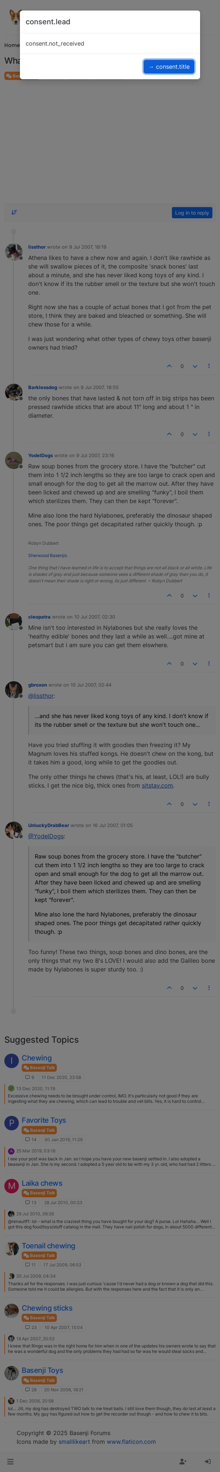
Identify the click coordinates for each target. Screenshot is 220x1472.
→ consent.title (169, 66)
